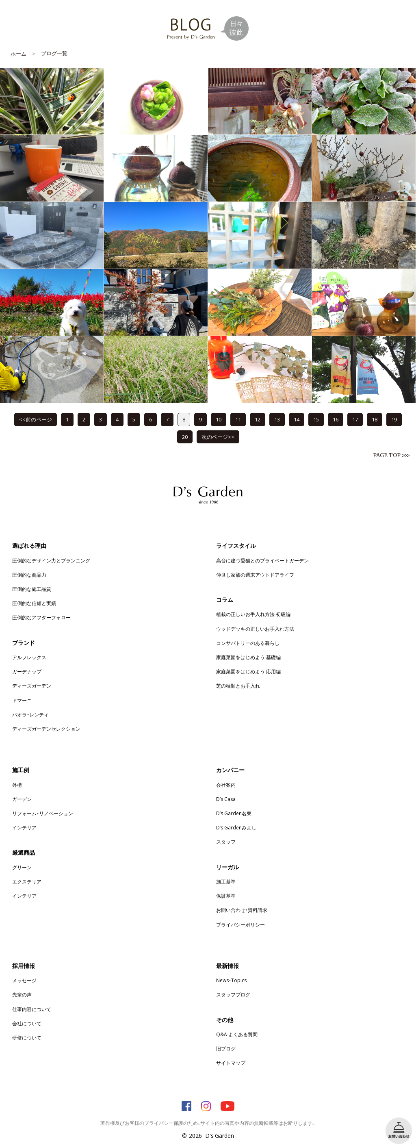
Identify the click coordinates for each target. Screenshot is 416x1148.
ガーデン (22, 799)
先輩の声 (22, 994)
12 (257, 419)
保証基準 (226, 895)
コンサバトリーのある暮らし (248, 643)
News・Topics (231, 980)
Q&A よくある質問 (237, 1034)
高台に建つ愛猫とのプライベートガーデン (262, 560)
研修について (26, 1037)
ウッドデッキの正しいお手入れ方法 (255, 628)
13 (277, 419)
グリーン (22, 867)
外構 (17, 784)
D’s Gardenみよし (236, 827)
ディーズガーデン (31, 685)
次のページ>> (218, 437)
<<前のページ (35, 419)
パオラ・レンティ (30, 714)
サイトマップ (230, 1062)
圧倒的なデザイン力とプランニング (51, 560)
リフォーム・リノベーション (42, 813)
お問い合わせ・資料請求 (241, 910)
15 (316, 419)
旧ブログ (226, 1048)
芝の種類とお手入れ (238, 685)
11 (238, 419)
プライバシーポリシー (240, 924)
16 (335, 419)
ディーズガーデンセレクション (46, 728)
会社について (26, 1023)
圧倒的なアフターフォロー (41, 617)
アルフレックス (29, 657)
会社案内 (226, 784)
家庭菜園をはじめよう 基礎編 (248, 657)
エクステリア (26, 881)
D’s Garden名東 (233, 813)
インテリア (24, 827)
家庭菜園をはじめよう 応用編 (248, 671)
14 (296, 419)
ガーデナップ (26, 671)
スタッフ (226, 841)
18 (374, 419)
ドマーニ (22, 700)
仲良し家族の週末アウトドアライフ (255, 574)
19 (394, 419)
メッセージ (24, 980)
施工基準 (226, 881)
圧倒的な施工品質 (31, 588)
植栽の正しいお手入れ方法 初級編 (253, 614)
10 (218, 419)
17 (355, 419)
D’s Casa (226, 799)
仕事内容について (31, 1009)
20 (185, 437)
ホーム (18, 53)
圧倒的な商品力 (29, 574)
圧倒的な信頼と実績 (34, 603)
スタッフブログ (233, 994)
